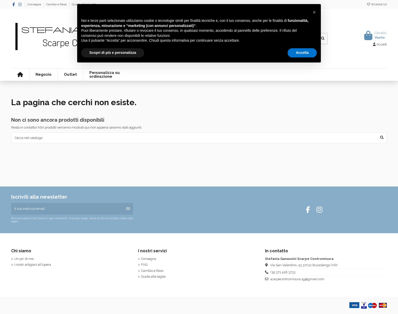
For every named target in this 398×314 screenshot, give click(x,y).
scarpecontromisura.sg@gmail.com (297, 279)
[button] (314, 12)
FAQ (144, 264)
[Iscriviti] (128, 209)
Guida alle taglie (153, 276)
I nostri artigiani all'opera (32, 264)
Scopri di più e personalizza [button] (112, 53)
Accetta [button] (302, 53)
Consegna (34, 4)
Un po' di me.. (24, 259)
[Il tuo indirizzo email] (67, 209)
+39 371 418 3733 (282, 272)
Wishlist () (377, 4)
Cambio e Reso (57, 4)
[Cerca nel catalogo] (382, 137)
